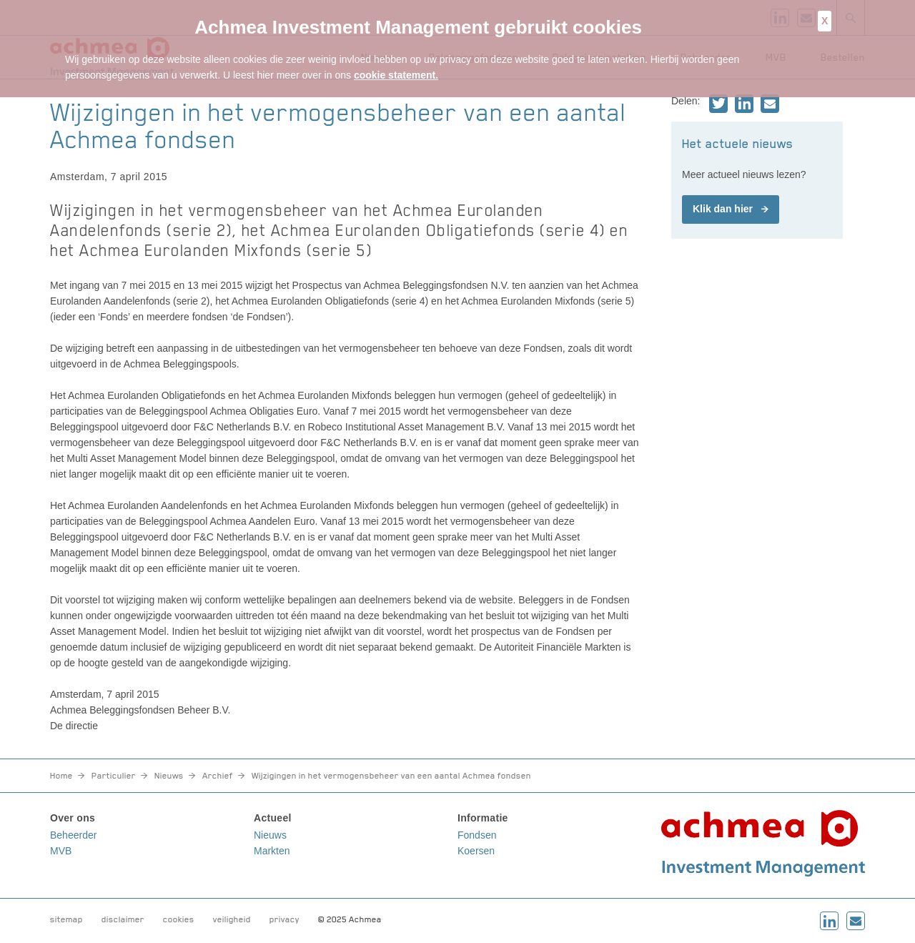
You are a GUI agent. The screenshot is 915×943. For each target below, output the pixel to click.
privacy (284, 919)
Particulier (114, 776)
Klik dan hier (723, 208)
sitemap (66, 919)
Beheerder (73, 835)
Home (61, 776)
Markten (272, 850)
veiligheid (232, 919)
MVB (60, 850)
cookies (178, 919)
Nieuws (169, 776)
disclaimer (123, 919)
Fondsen (477, 835)
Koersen (476, 850)
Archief (217, 776)
